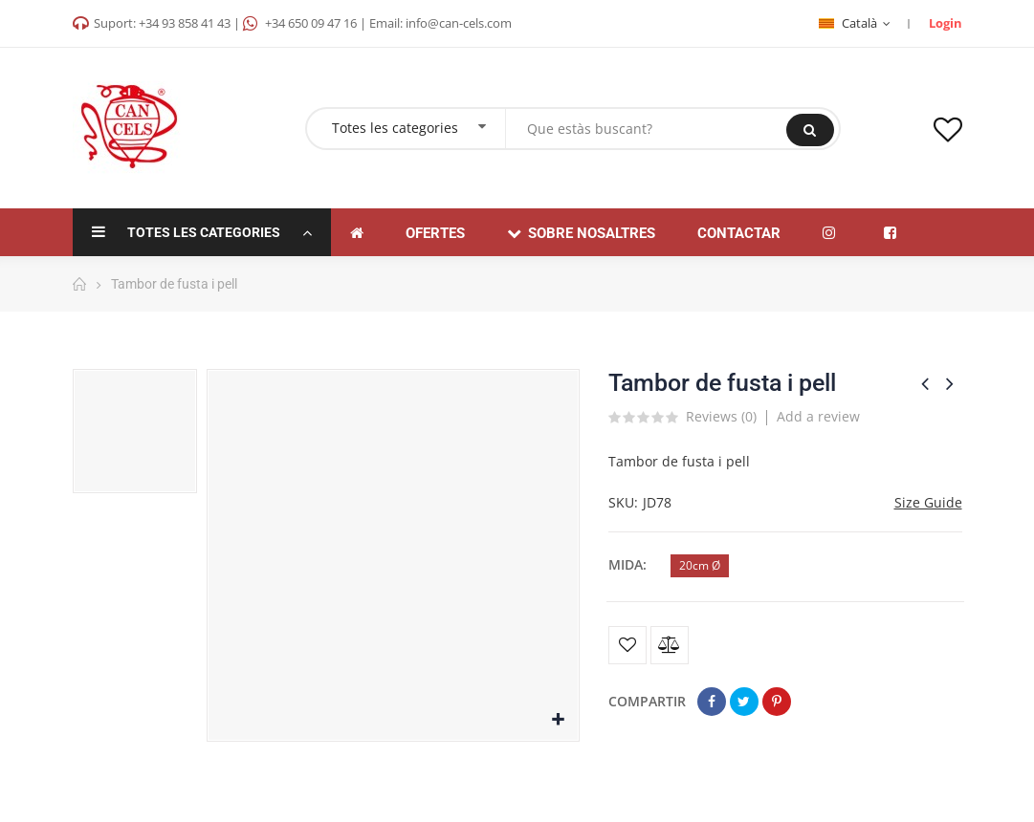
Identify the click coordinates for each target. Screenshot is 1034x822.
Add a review (818, 416)
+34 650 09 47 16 (311, 23)
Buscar (809, 130)
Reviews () (721, 417)
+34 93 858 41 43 (185, 23)
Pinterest (776, 701)
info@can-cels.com (459, 23)
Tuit (744, 701)
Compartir (711, 701)
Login (945, 23)
